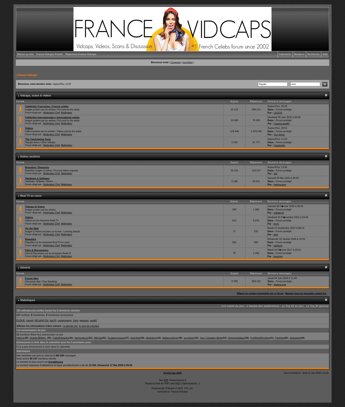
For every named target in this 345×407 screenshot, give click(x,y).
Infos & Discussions (36, 250)
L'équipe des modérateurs (263, 306)
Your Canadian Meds (211, 338)
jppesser (84, 320)
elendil (29, 320)
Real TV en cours (31, 195)
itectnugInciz (81, 338)
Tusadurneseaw (116, 338)
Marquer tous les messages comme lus (305, 293)
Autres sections (30, 156)
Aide (325, 54)
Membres (299, 54)
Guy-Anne (279, 134)
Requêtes (30, 239)
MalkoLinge (280, 284)
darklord (277, 245)
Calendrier (285, 54)
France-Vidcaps (27, 75)
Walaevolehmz (170, 338)
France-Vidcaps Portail (49, 54)
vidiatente (278, 212)
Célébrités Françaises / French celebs (47, 106)
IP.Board (169, 388)
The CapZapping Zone (38, 139)
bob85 (93, 320)
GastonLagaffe (282, 123)
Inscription (188, 62)
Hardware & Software (37, 178)
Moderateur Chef (51, 112)
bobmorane (280, 184)
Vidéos (29, 128)
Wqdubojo (151, 338)
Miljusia (98, 338)
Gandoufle (279, 145)
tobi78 (53, 320)
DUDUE (21, 320)
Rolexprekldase (236, 338)
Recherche (313, 54)
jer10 (276, 223)
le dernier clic (70, 326)
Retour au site (25, 54)
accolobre (189, 338)
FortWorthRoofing (260, 338)
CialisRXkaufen (61, 338)
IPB (166, 380)
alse (275, 234)
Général (25, 267)
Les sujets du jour (233, 306)
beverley (278, 256)
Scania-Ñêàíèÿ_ (38, 338)
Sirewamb (295, 338)
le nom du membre (89, 326)
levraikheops (55, 362)
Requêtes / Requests (37, 167)
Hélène (20, 338)
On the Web (32, 228)
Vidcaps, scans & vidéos (35, 95)
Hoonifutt (135, 338)
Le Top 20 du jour (293, 306)
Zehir (75, 320)
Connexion (175, 62)
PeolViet (279, 338)
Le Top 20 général (317, 306)
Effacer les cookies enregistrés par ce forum (260, 293)
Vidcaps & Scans (35, 206)
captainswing (65, 320)
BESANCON (41, 320)
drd (275, 173)
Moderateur (66, 112)
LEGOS (278, 112)
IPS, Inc (188, 388)
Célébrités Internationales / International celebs (52, 117)
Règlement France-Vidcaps (80, 54)
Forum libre (32, 278)
